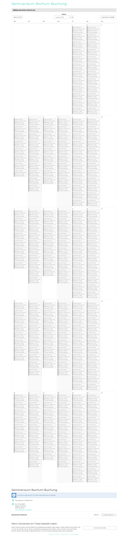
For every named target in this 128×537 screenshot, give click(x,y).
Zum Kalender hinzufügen (23, 509)
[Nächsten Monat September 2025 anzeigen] (107, 17)
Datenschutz (65, 534)
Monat (64, 14)
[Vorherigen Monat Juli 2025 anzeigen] (18, 17)
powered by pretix (74, 534)
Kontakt (51, 534)
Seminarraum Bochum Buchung (39, 4)
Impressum (57, 534)
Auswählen (107, 515)
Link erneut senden (100, 528)
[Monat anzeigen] (72, 17)
